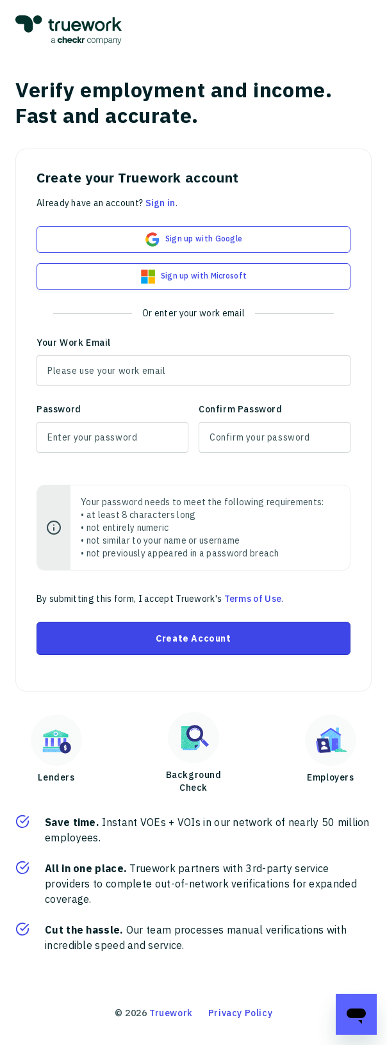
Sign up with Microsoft (193, 276)
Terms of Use (253, 598)
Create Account (193, 638)
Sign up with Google (194, 239)
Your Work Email (74, 342)
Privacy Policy (240, 1013)
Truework (171, 1013)
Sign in (160, 203)
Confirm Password (241, 409)
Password (59, 409)
